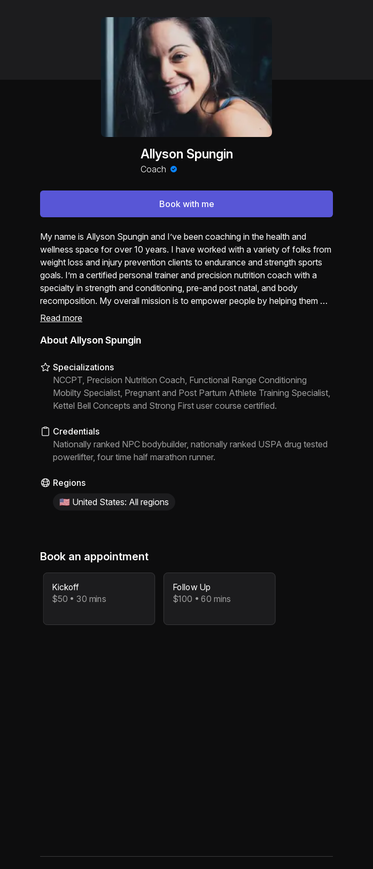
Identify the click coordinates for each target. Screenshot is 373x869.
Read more (61, 317)
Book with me (186, 204)
